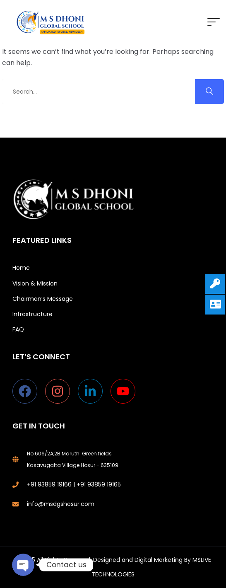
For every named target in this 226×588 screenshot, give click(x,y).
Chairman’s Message (42, 299)
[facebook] (28, 391)
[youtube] (125, 391)
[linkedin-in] (94, 391)
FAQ (18, 329)
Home (21, 268)
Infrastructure (32, 314)
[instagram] (61, 391)
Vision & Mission (35, 283)
